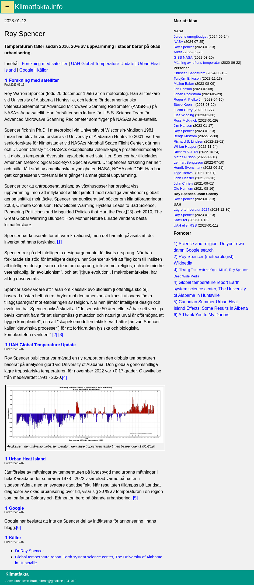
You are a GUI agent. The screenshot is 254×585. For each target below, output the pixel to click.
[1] (59, 242)
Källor (42, 70)
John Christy (183, 183)
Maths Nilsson (185, 157)
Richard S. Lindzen (188, 141)
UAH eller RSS (185, 225)
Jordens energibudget (191, 36)
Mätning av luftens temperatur (197, 63)
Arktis (178, 52)
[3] (60, 334)
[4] (64, 377)
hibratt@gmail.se (51, 581)
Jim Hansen (183, 126)
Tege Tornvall (184, 173)
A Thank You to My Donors (203, 314)
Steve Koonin (184, 105)
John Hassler (184, 178)
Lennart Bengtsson (188, 162)
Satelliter (180, 220)
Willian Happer (185, 147)
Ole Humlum (183, 188)
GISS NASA (183, 57)
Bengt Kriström (185, 136)
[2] (54, 334)
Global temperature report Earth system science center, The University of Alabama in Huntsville (210, 289)
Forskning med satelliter (45, 63)
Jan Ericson (183, 89)
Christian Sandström (190, 73)
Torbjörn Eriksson (187, 78)
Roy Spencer (184, 47)
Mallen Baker (184, 84)
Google (26, 70)
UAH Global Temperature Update (102, 63)
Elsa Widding (184, 115)
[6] (18, 527)
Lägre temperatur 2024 (191, 209)
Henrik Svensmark (188, 167)
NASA (178, 42)
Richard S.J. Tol (186, 152)
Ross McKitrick (185, 120)
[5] (135, 498)
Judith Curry (183, 110)
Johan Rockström (187, 94)
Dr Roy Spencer (29, 550)
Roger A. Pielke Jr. (188, 99)
